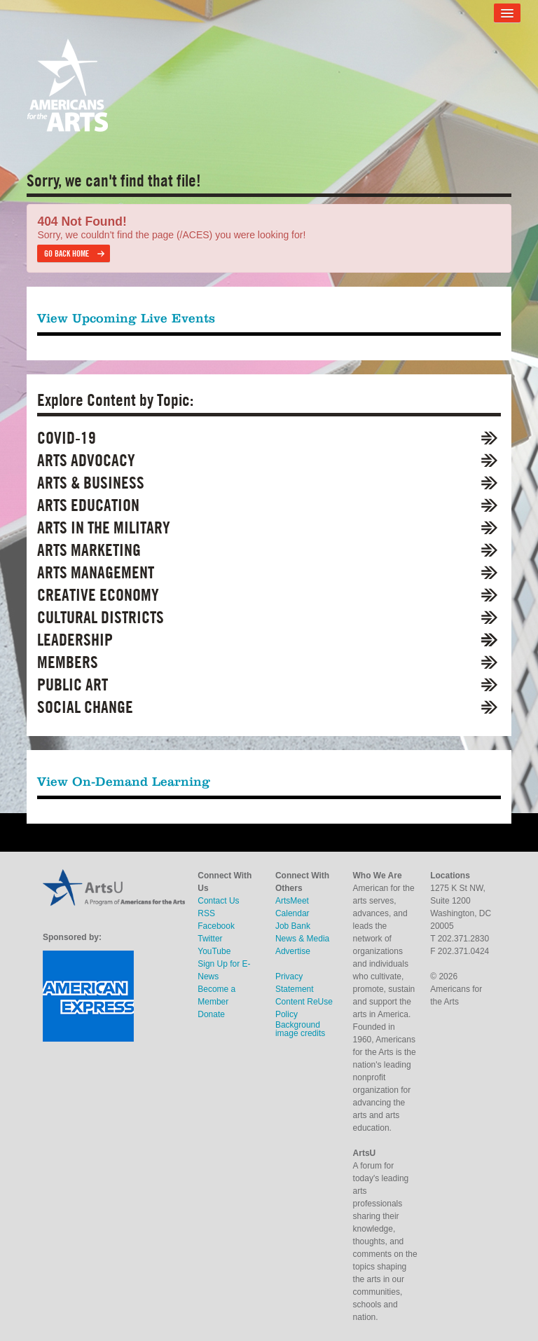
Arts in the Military (103, 527)
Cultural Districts (100, 617)
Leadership (75, 639)
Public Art (72, 684)
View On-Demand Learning (123, 781)
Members (67, 662)
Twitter (210, 939)
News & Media (302, 939)
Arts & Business (90, 482)
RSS (206, 913)
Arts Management (95, 572)
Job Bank (292, 926)
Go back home (66, 253)
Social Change (85, 707)
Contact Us (218, 901)
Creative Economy (98, 595)
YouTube (214, 951)
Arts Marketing (89, 550)
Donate (211, 1014)
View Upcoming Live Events (126, 318)
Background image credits (300, 1029)
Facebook (216, 926)
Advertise (292, 951)
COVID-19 (66, 438)
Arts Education (88, 505)
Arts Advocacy (86, 460)
